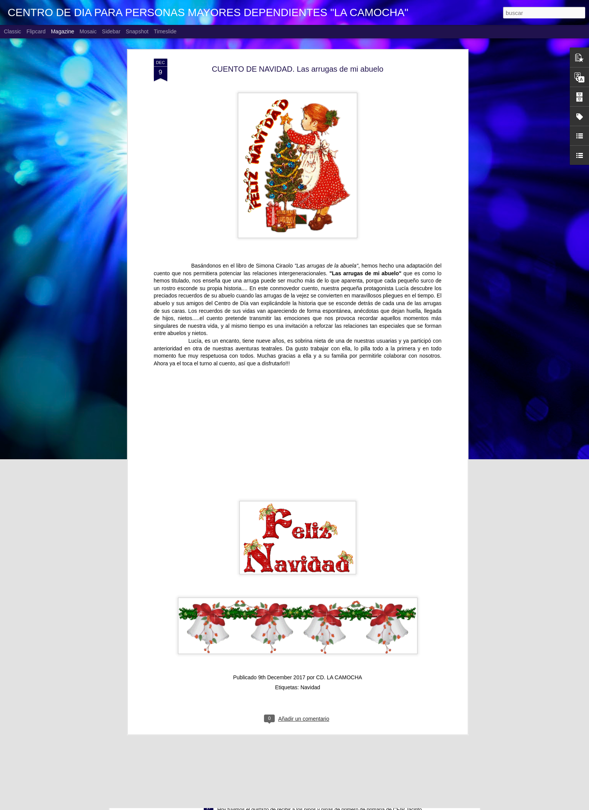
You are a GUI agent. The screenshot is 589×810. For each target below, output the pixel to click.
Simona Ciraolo (274, 156)
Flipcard (36, 31)
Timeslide (165, 31)
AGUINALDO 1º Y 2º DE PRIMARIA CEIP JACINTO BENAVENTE (307, 801)
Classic (12, 31)
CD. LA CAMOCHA (339, 568)
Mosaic (87, 31)
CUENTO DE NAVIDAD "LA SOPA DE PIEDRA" (282, 714)
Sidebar (111, 31)
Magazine (62, 31)
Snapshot (137, 31)
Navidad (310, 578)
